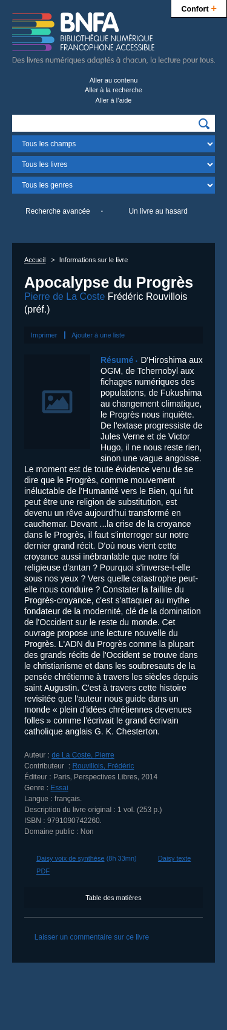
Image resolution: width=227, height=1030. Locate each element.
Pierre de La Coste (64, 296)
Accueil (34, 259)
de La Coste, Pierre (82, 755)
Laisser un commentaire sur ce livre (92, 937)
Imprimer (44, 335)
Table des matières (113, 897)
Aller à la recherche (113, 89)
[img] (204, 123)
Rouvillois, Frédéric (103, 766)
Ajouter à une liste (98, 335)
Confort (199, 7)
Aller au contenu (114, 80)
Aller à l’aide (114, 100)
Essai (59, 788)
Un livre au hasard (157, 211)
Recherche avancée (57, 211)
